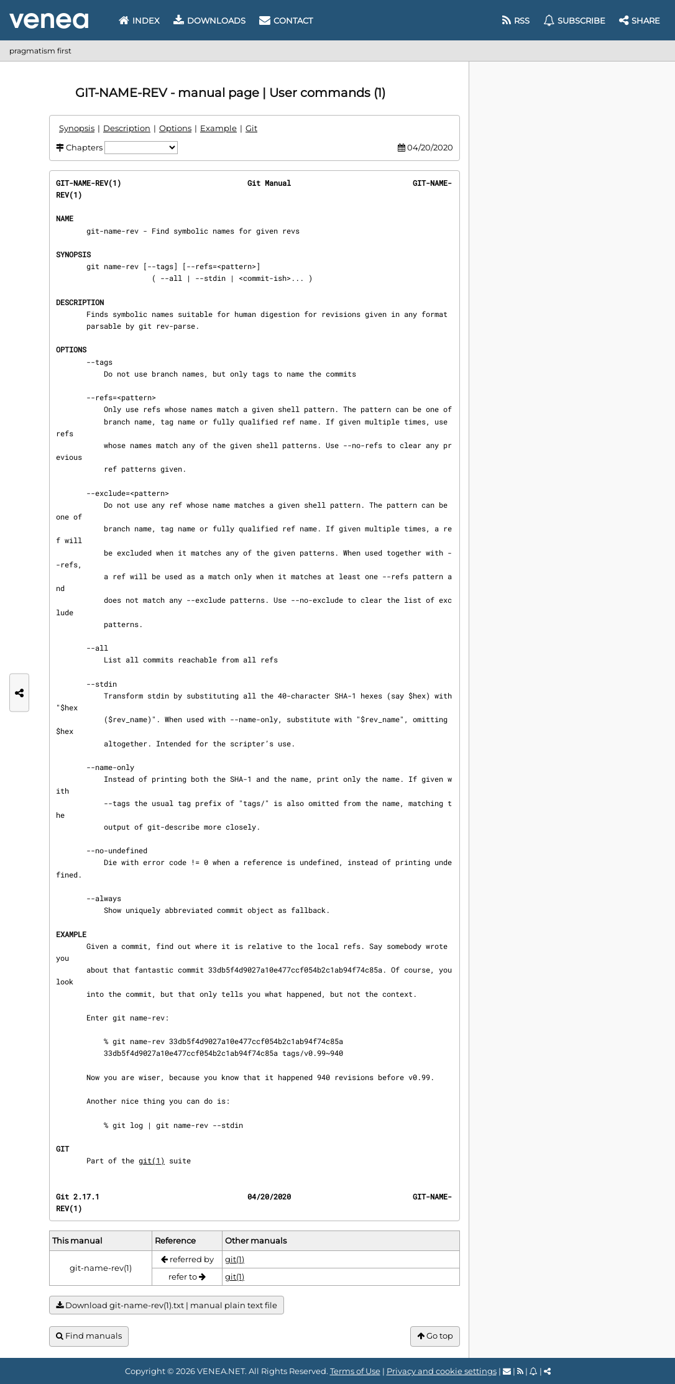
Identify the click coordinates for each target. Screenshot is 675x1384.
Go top (435, 1336)
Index (139, 20)
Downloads (209, 20)
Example (218, 128)
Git (251, 128)
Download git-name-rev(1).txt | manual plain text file (166, 1305)
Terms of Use (355, 1371)
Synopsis (76, 128)
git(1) (152, 1160)
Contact (286, 20)
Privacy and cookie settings (442, 1371)
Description (126, 128)
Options (175, 128)
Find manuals (89, 1336)
